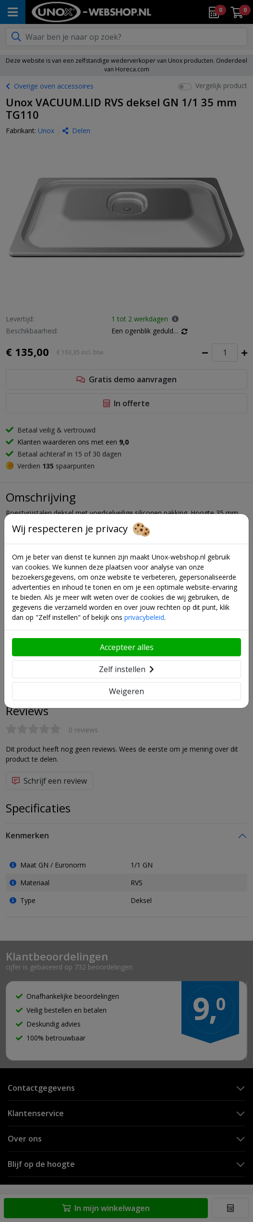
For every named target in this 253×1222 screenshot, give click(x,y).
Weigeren (126, 691)
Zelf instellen (126, 669)
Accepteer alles (127, 647)
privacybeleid (144, 617)
